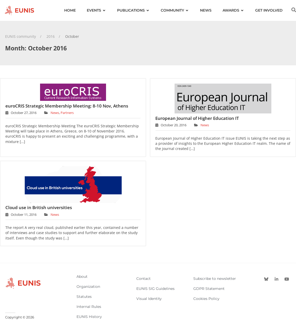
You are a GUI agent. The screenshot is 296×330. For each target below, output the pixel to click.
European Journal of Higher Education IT (197, 118)
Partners (67, 112)
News (55, 112)
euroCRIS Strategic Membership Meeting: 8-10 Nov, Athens (66, 106)
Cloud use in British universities (38, 207)
